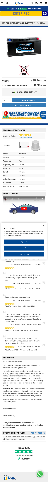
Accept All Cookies (24, 248)
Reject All (24, 242)
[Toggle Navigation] (2, 3)
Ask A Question (38, 433)
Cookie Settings (24, 254)
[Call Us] (31, 3)
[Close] (43, 225)
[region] (24, 241)
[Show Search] (7, 3)
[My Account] (41, 3)
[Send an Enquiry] (36, 3)
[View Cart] (45, 3)
